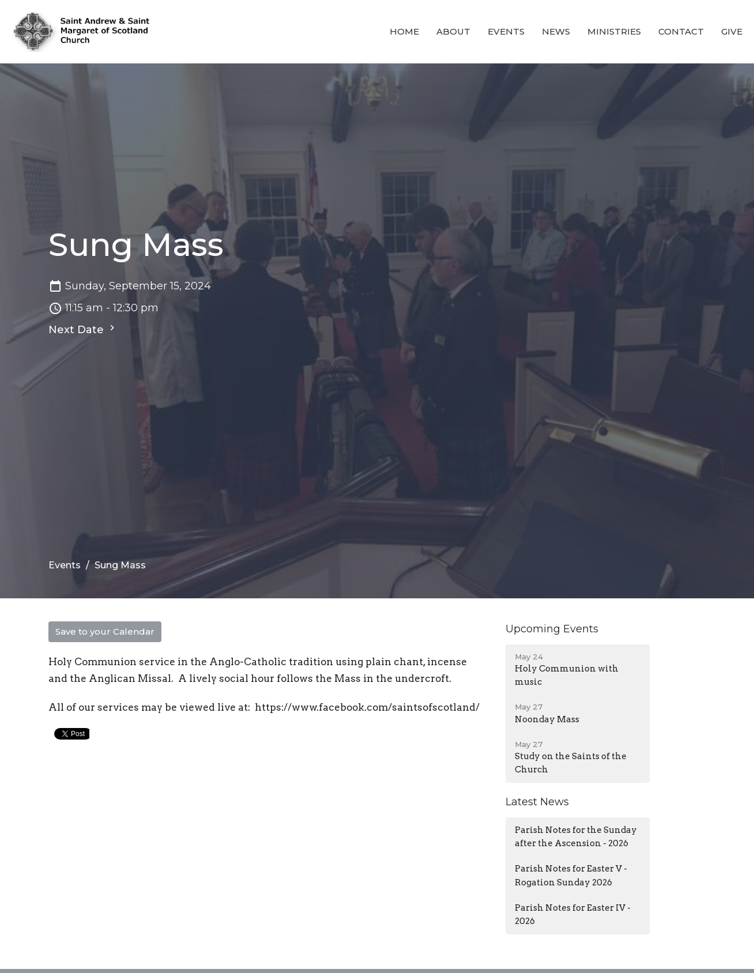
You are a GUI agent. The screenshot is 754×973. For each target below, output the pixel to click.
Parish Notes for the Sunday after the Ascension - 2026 (576, 836)
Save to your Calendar (104, 631)
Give (731, 31)
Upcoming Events (552, 629)
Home (404, 31)
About (453, 31)
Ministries (614, 31)
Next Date (83, 329)
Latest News (537, 801)
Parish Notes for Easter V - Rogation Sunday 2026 (571, 875)
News (556, 31)
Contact (681, 31)
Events (506, 31)
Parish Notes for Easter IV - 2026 (573, 914)
